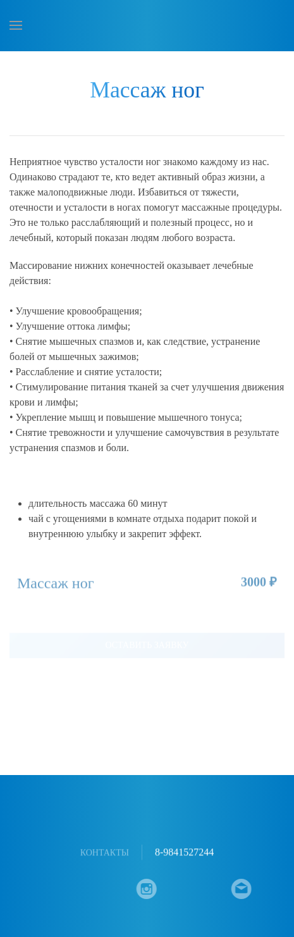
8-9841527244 (184, 853)
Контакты (104, 853)
